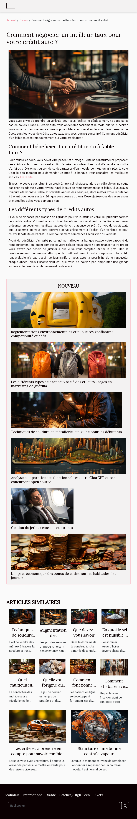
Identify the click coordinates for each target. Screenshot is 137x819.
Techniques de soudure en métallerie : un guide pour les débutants (66, 432)
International (33, 795)
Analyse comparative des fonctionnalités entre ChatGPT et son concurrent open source (63, 480)
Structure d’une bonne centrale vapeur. (99, 751)
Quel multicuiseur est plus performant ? (22, 688)
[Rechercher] (64, 805)
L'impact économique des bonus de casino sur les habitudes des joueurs (63, 575)
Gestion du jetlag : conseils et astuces (42, 528)
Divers (24, 20)
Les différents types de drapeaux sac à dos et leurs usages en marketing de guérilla (61, 384)
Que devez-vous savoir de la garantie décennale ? (84, 637)
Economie (12, 795)
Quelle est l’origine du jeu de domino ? (52, 688)
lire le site (26, 177)
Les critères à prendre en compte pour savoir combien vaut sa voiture (38, 754)
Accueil (11, 20)
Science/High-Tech (74, 795)
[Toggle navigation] (10, 6)
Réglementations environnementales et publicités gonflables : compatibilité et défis (62, 334)
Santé (51, 795)
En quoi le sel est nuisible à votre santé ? (114, 635)
